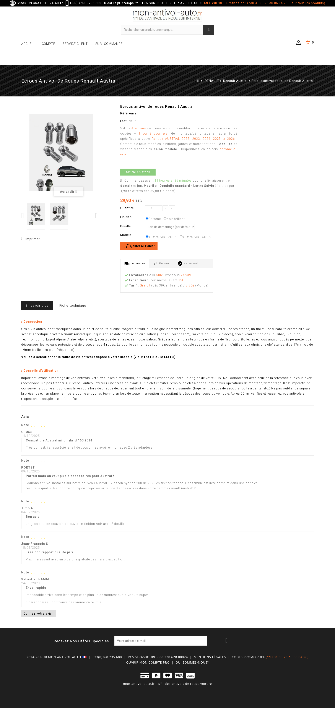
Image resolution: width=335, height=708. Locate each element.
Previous (22, 216)
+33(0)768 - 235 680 (85, 3)
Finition (126, 217)
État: (124, 121)
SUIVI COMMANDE (109, 44)
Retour (161, 263)
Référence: (129, 113)
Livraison (134, 263)
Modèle (126, 235)
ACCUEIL (27, 44)
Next (96, 216)
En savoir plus (37, 306)
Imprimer (33, 239)
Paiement (187, 263)
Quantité (127, 208)
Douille (126, 226)
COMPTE (48, 44)
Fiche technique (72, 306)
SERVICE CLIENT (75, 44)
